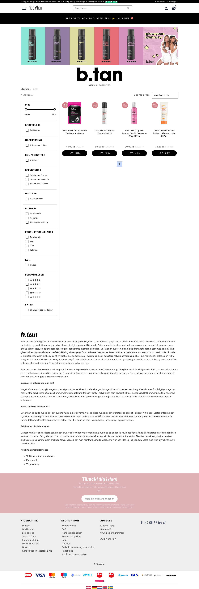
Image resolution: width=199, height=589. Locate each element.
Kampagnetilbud (30, 540)
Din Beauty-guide (172, 2)
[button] (165, 95)
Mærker (25, 89)
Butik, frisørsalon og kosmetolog (78, 547)
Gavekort (27, 547)
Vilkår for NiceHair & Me (74, 554)
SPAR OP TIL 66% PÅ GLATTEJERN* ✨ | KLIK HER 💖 (99, 18)
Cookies (66, 544)
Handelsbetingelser (72, 533)
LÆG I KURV (74, 153)
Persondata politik (71, 536)
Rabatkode (67, 551)
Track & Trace (29, 536)
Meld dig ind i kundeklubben (99, 499)
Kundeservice (160, 2)
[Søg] (102, 8)
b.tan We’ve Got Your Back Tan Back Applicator (74, 131)
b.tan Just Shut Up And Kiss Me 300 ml (104, 131)
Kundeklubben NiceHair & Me (37, 551)
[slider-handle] (26, 109)
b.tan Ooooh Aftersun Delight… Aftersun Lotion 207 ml (164, 133)
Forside (26, 526)
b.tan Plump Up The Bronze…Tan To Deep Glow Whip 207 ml (134, 133)
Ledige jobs (28, 533)
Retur (64, 540)
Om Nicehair (28, 529)
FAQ (64, 529)
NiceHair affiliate (30, 544)
